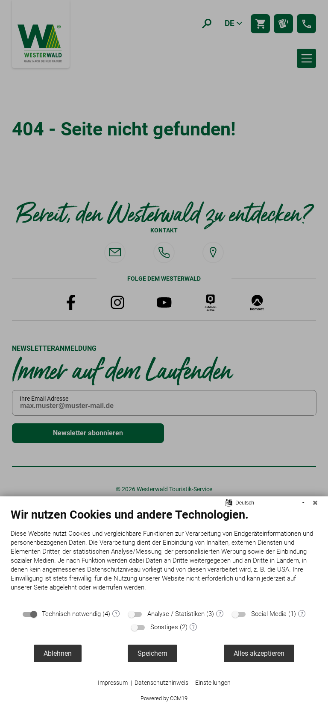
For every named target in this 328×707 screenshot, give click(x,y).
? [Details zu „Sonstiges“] (193, 627)
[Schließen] (315, 502)
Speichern (152, 653)
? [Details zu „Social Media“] (302, 614)
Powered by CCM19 (164, 698)
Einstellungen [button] (213, 682)
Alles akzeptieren (259, 653)
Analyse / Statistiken (176, 614)
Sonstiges (164, 627)
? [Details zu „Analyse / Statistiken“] (220, 614)
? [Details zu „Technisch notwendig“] (116, 614)
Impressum (113, 682)
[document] (164, 556)
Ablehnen (58, 653)
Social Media (269, 614)
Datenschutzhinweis (161, 682)
